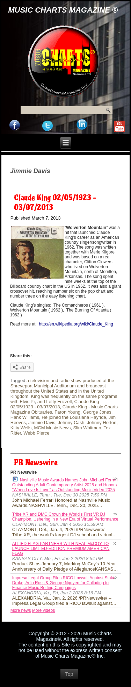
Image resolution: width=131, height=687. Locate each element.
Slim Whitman (87, 427)
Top (69, 674)
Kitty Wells (20, 427)
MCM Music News (52, 427)
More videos (43, 610)
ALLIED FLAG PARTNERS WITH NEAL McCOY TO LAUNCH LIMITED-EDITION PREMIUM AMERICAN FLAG (61, 548)
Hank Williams (24, 417)
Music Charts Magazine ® (63, 10)
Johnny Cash (71, 422)
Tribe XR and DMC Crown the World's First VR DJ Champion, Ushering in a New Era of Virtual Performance (65, 517)
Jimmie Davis (41, 422)
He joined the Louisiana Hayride (74, 417)
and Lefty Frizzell (54, 401)
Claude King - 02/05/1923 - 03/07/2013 (56, 404)
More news (20, 610)
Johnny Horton (102, 422)
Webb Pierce (36, 433)
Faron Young (67, 412)
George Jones (97, 412)
